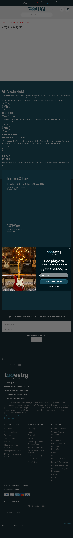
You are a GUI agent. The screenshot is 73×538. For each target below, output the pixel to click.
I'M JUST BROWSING (53, 286)
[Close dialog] (69, 248)
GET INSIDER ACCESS (54, 282)
